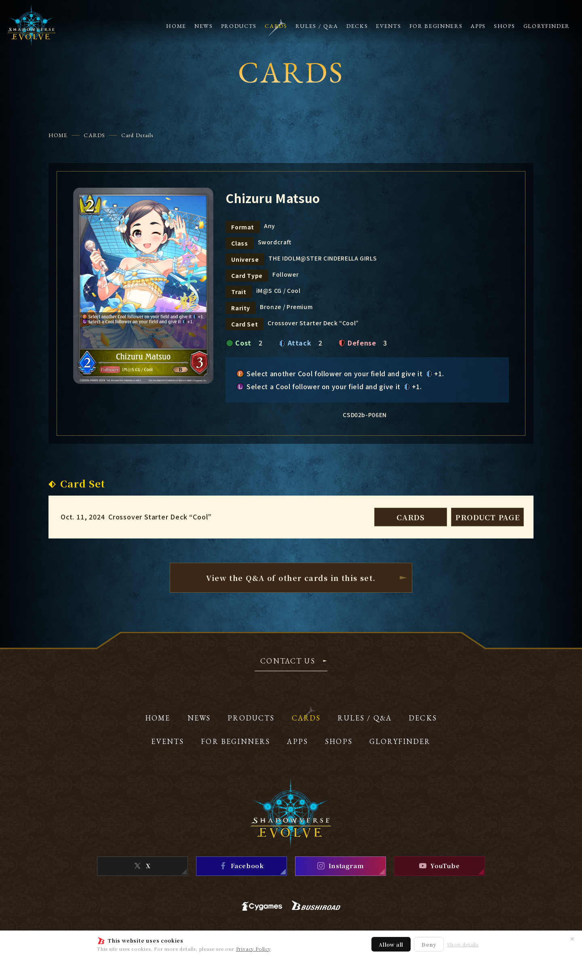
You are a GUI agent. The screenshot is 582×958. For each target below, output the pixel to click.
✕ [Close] (572, 939)
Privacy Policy (253, 948)
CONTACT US (287, 661)
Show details (463, 944)
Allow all (391, 944)
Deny (429, 944)
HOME (57, 135)
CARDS (94, 135)
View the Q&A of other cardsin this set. (291, 577)
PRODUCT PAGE (487, 517)
